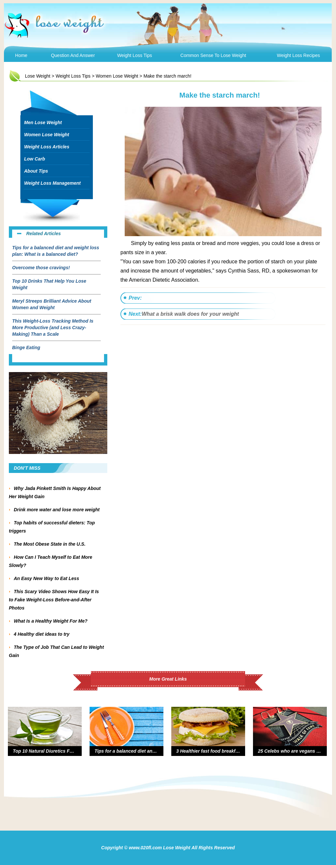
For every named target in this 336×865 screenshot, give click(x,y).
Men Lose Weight (43, 122)
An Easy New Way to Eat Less (46, 578)
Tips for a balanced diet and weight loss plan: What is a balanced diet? (55, 251)
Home (21, 55)
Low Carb (34, 158)
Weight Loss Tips (134, 55)
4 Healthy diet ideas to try (42, 634)
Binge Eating (26, 347)
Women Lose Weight (117, 76)
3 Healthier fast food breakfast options (218, 751)
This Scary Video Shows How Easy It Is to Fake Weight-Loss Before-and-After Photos (54, 600)
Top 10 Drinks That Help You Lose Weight (49, 284)
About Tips (36, 171)
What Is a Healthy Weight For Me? (52, 621)
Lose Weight (38, 76)
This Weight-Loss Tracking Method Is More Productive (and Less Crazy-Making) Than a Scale (53, 327)
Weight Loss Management (52, 183)
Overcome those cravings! (41, 267)
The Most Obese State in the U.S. (50, 544)
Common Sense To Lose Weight (213, 55)
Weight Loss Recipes (298, 55)
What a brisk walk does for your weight (190, 314)
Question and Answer (73, 55)
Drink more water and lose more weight (56, 509)
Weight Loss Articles (47, 146)
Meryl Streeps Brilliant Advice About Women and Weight (51, 304)
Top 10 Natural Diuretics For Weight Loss (58, 751)
